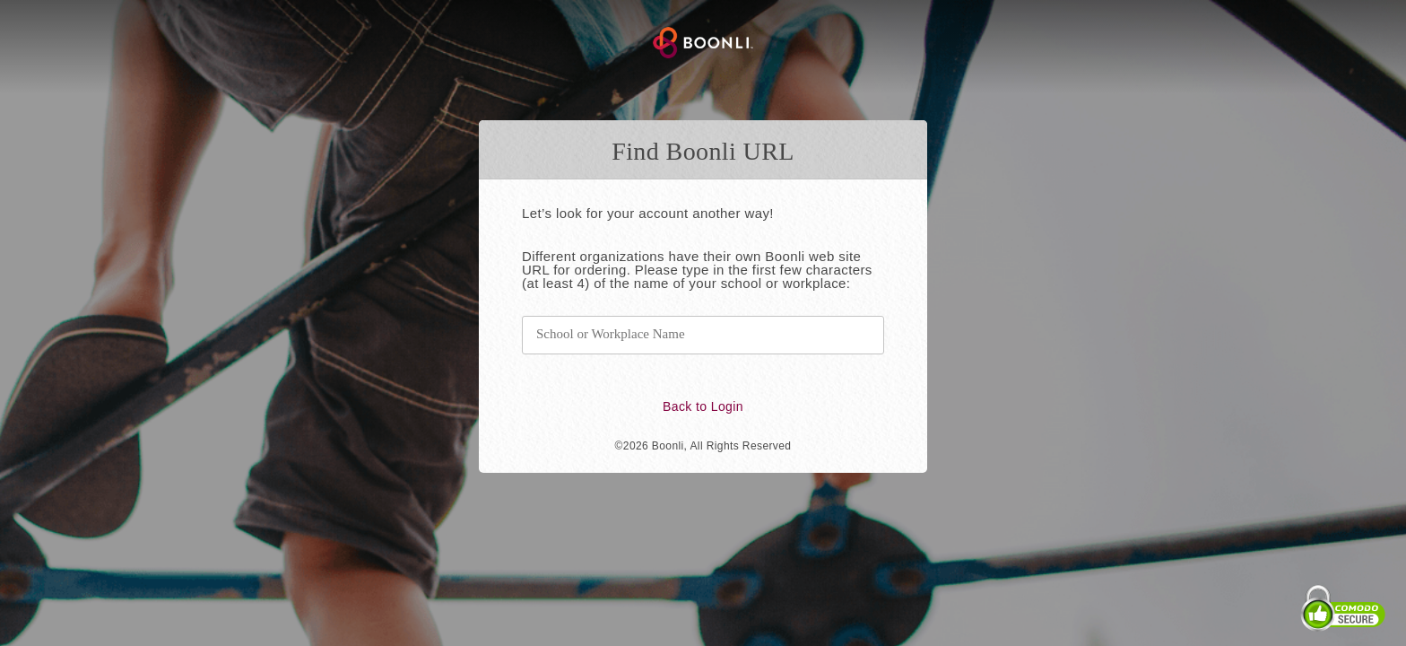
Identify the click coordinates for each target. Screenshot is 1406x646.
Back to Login (703, 406)
